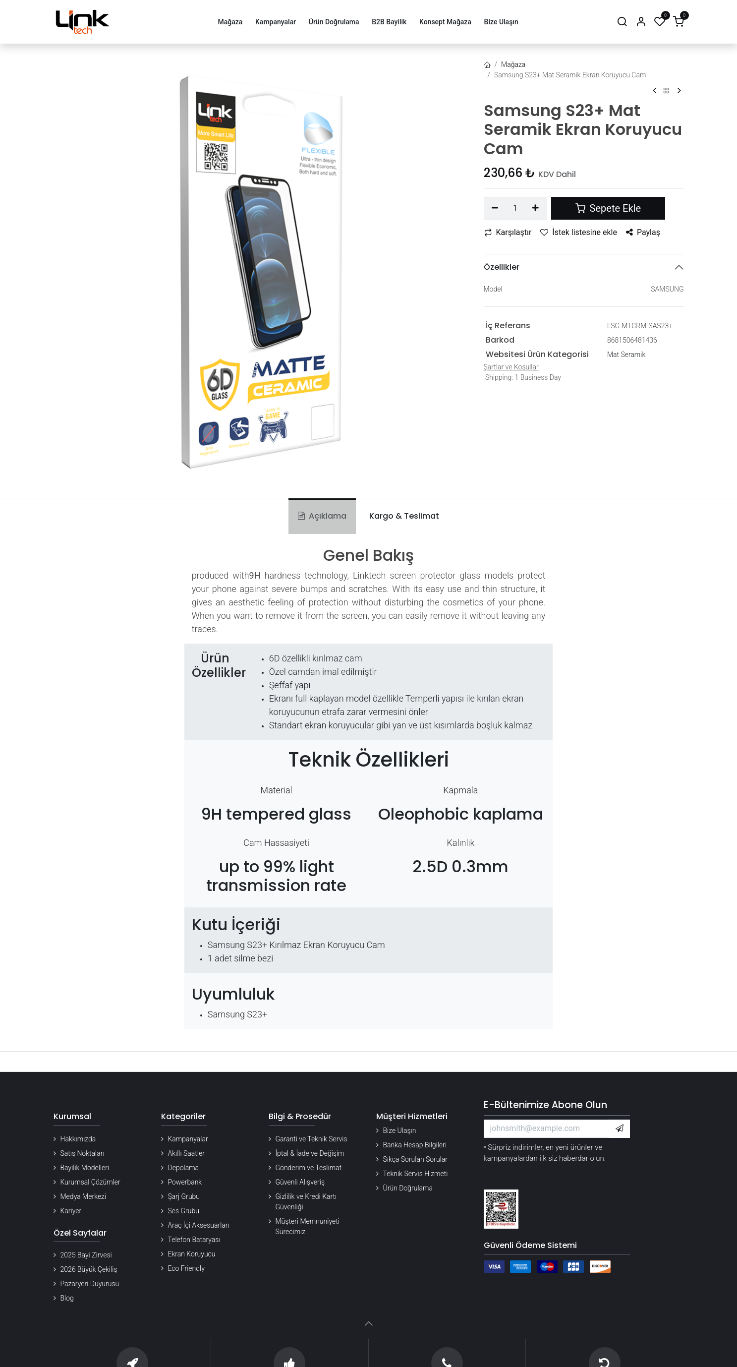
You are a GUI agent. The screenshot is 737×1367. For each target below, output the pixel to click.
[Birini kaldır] (495, 208)
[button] (619, 1128)
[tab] (402, 516)
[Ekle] (535, 208)
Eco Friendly (186, 1268)
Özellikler (501, 267)
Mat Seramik (626, 354)
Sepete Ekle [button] (608, 208)
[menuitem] (230, 22)
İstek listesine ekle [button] (578, 232)
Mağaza (513, 64)
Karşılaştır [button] (508, 232)
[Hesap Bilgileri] (640, 22)
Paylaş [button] (643, 232)
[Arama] (622, 22)
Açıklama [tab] (322, 516)
